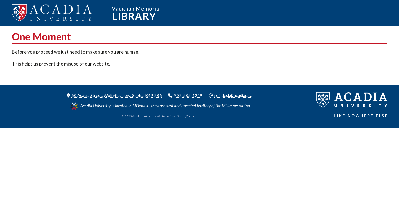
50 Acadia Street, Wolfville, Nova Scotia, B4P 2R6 (116, 95)
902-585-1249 (188, 95)
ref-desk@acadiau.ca (233, 95)
